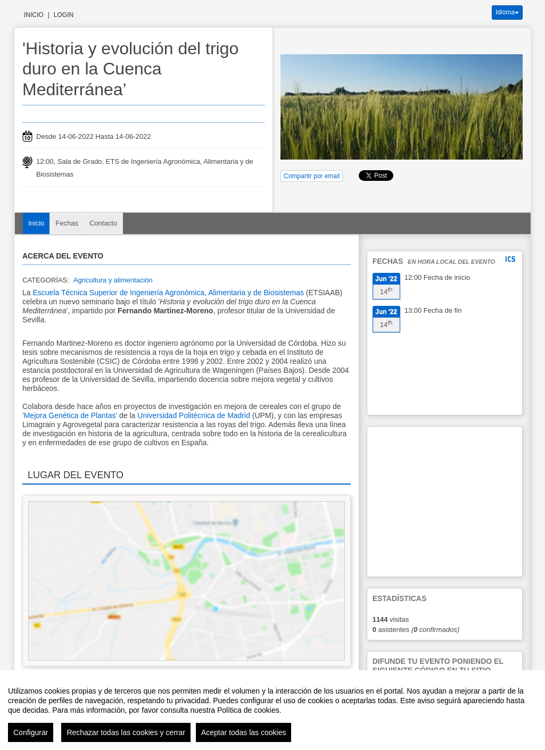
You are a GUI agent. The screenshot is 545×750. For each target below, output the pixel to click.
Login (63, 15)
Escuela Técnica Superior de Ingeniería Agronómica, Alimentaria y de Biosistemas (167, 292)
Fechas (66, 223)
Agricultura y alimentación (113, 280)
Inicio (34, 15)
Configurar (30, 732)
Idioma (507, 12)
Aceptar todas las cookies (243, 732)
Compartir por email (312, 176)
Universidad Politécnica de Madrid (193, 415)
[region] (272, 710)
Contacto (103, 223)
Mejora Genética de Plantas (70, 415)
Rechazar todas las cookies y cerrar (126, 732)
